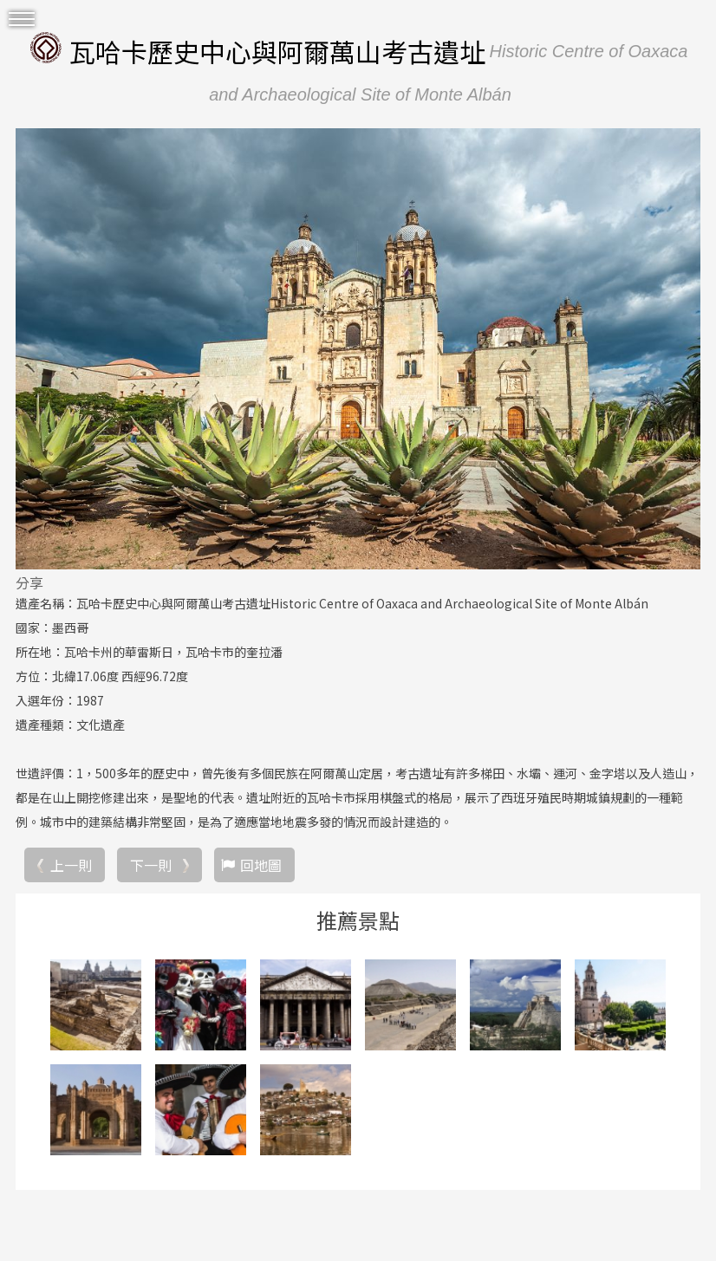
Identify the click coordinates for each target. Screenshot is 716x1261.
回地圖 (261, 865)
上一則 (71, 865)
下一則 (151, 865)
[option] (358, 348)
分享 (29, 582)
